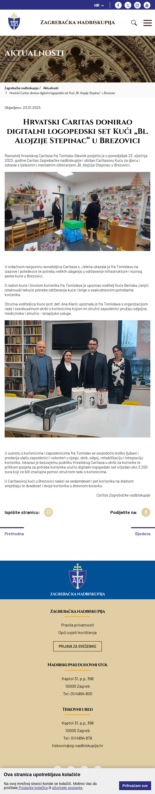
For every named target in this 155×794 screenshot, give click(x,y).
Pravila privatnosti (77, 624)
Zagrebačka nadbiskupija (77, 22)
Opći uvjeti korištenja (77, 632)
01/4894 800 (81, 693)
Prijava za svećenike (78, 646)
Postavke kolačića (33, 788)
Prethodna (14, 533)
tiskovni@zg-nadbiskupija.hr (77, 745)
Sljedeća (142, 533)
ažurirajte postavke (67, 788)
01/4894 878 (81, 737)
